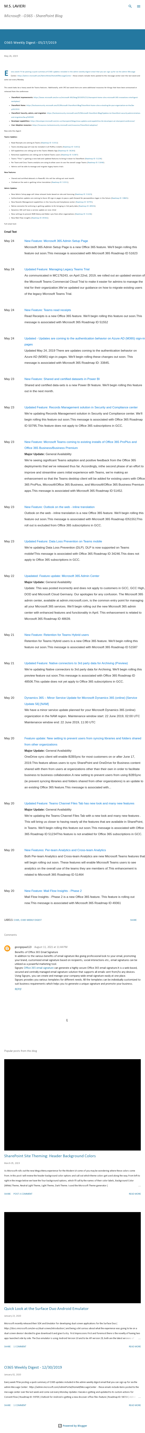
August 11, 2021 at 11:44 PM (50, 947)
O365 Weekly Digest (31, 920)
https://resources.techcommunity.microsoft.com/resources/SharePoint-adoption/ (65, 125)
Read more (135, 1194)
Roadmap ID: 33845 (120, 198)
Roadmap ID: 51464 (96, 163)
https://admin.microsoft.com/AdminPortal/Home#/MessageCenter (44, 76)
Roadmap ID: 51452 (71, 147)
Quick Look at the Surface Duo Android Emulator (46, 1309)
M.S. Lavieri (15, 6)
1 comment (20, 1346)
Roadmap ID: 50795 (84, 202)
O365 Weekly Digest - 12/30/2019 (33, 1367)
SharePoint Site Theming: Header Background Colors (50, 1156)
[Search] (130, 6)
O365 (16, 920)
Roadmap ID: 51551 (60, 182)
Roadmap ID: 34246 (66, 151)
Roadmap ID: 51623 (83, 194)
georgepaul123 (23, 947)
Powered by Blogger (72, 1425)
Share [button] (133, 920)
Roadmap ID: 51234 (93, 159)
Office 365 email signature (39, 968)
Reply (18, 989)
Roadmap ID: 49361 (40, 218)
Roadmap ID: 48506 (87, 206)
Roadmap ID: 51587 (69, 155)
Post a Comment (23, 1194)
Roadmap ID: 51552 (49, 143)
